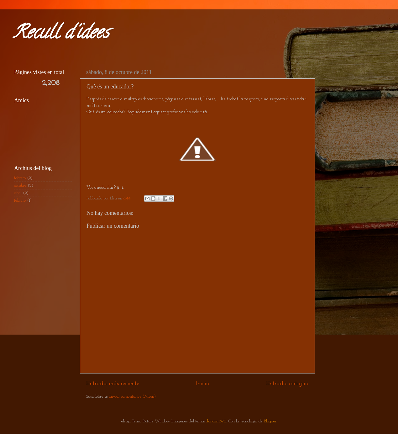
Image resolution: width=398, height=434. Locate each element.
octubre (20, 185)
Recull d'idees (61, 34)
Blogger (270, 421)
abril (18, 193)
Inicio (202, 384)
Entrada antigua (287, 384)
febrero (20, 178)
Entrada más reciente (112, 384)
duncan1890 (216, 421)
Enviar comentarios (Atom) (132, 396)
